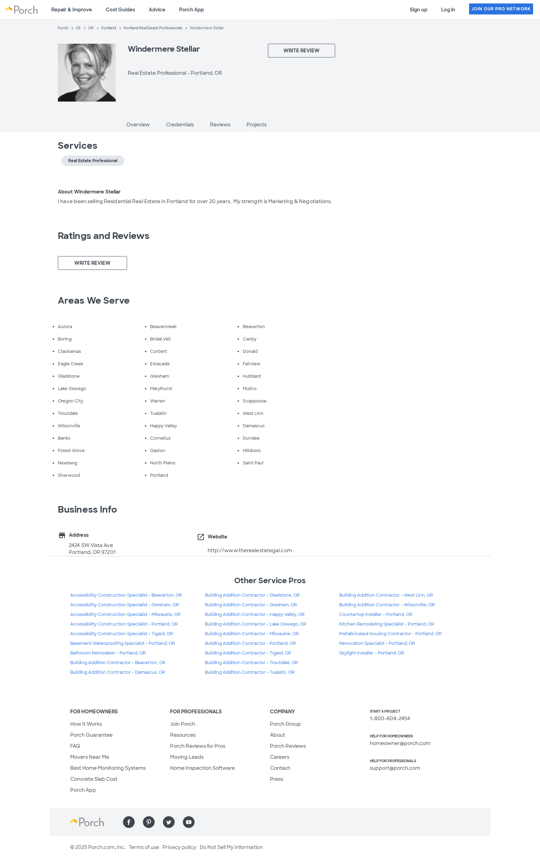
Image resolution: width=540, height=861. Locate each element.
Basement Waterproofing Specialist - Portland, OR (122, 643)
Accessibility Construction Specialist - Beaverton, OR (126, 595)
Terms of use (144, 847)
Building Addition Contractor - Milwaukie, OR (252, 634)
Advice (157, 10)
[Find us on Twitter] (169, 822)
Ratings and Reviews (103, 236)
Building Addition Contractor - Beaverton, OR (117, 662)
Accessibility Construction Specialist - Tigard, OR (121, 634)
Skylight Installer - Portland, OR (371, 653)
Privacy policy (179, 847)
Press (276, 779)
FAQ (75, 746)
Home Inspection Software (202, 768)
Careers (279, 757)
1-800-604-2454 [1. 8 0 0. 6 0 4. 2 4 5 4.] (390, 718)
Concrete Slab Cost (93, 779)
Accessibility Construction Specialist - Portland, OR (124, 624)
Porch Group (285, 724)
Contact (280, 768)
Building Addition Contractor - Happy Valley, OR (254, 614)
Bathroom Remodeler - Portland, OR (108, 653)
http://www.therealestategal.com (250, 550)
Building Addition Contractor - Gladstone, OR (252, 595)
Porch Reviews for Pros (197, 746)
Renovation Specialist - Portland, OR (377, 643)
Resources (183, 735)
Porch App (191, 10)
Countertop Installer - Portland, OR (375, 614)
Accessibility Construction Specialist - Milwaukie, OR (125, 614)
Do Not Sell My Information (231, 847)
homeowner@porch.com (400, 743)
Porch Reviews (288, 746)
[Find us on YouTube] (189, 822)
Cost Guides (120, 10)
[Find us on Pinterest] (149, 822)
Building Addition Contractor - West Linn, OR (386, 595)
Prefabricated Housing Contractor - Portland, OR (390, 634)
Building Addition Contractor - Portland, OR (250, 643)
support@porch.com (395, 768)
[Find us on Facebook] (129, 822)
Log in (448, 10)
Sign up (418, 10)
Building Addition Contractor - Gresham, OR (251, 605)
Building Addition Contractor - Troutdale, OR (251, 662)
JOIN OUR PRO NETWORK (501, 9)
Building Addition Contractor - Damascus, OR (117, 672)
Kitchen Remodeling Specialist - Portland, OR (386, 624)
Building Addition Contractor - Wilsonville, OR (387, 605)
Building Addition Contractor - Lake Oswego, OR (255, 624)
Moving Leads (187, 757)
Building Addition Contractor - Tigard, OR (248, 653)
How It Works (86, 724)
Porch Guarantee (91, 735)
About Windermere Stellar (89, 192)
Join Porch (182, 724)
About (277, 735)
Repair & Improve (71, 10)
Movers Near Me (89, 757)
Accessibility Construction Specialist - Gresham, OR (124, 605)
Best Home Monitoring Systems (108, 768)
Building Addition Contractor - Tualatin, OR (249, 672)
